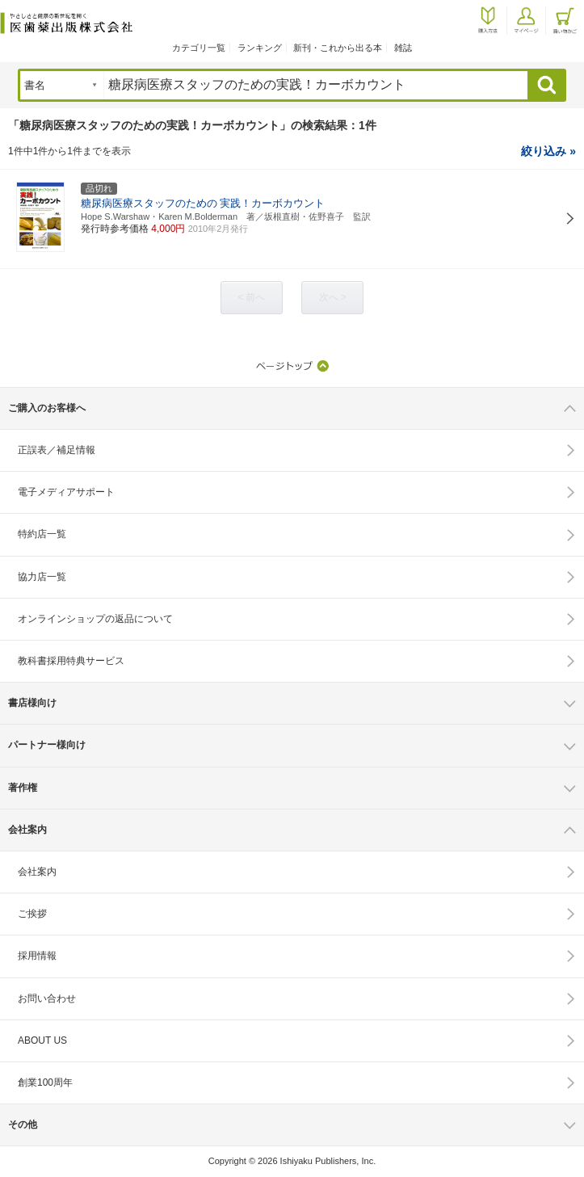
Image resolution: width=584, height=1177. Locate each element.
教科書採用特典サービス (71, 660)
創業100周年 (45, 1082)
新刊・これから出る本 (337, 48)
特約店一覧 (42, 534)
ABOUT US (42, 1040)
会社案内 (37, 871)
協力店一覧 (42, 576)
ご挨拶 (32, 913)
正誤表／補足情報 (56, 450)
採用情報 (37, 955)
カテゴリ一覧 (198, 48)
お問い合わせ (47, 998)
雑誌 (403, 48)
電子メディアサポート (66, 492)
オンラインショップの (95, 618)
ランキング (259, 48)
